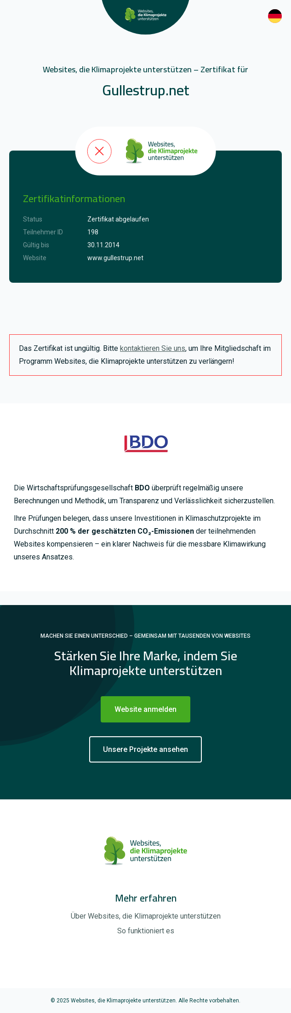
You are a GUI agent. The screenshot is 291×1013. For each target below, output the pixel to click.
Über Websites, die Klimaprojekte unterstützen (146, 916)
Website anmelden (145, 709)
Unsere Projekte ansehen (145, 749)
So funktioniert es (145, 930)
